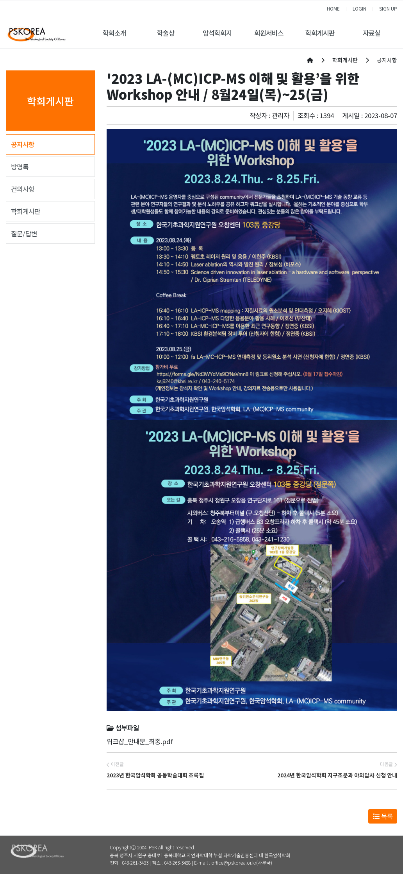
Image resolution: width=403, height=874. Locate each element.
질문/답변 (24, 233)
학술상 (166, 33)
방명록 (20, 167)
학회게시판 (320, 33)
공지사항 (22, 144)
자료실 (371, 33)
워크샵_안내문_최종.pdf (140, 741)
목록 (383, 816)
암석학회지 (217, 33)
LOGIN (359, 8)
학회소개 (114, 33)
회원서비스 (269, 33)
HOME (333, 8)
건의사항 (22, 189)
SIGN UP (388, 8)
